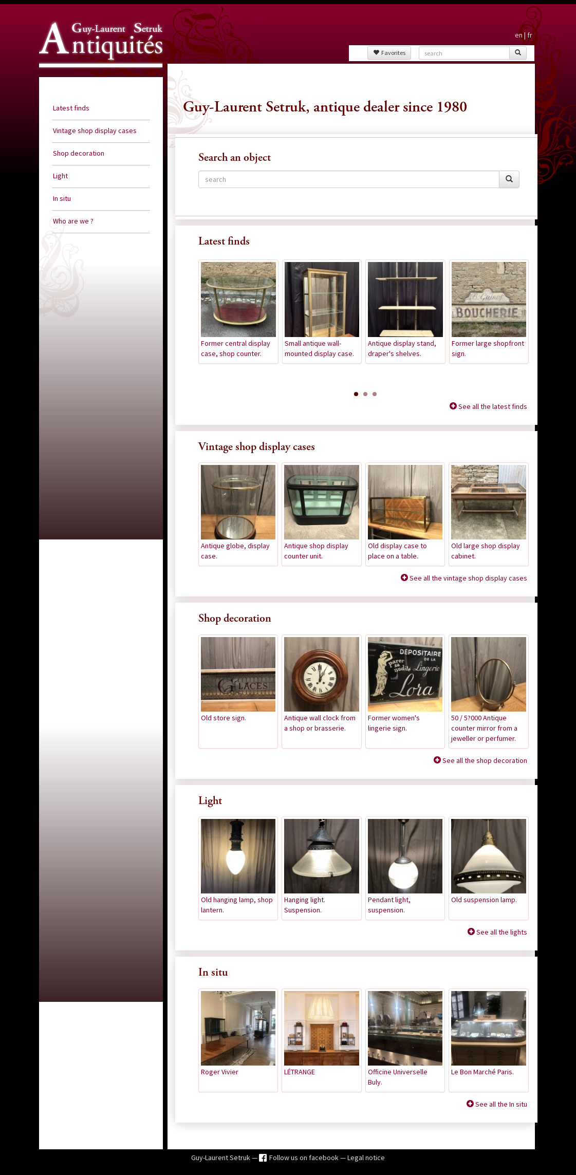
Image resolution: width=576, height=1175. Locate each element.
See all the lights (501, 932)
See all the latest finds (492, 406)
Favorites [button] (389, 53)
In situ (62, 198)
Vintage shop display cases (95, 130)
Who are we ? (73, 221)
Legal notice (366, 1157)
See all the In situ (500, 1104)
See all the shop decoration (484, 760)
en (519, 35)
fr (529, 35)
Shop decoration (78, 153)
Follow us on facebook (304, 1157)
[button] (356, 394)
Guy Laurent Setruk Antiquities (97, 76)
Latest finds (71, 108)
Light (60, 175)
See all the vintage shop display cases (467, 578)
